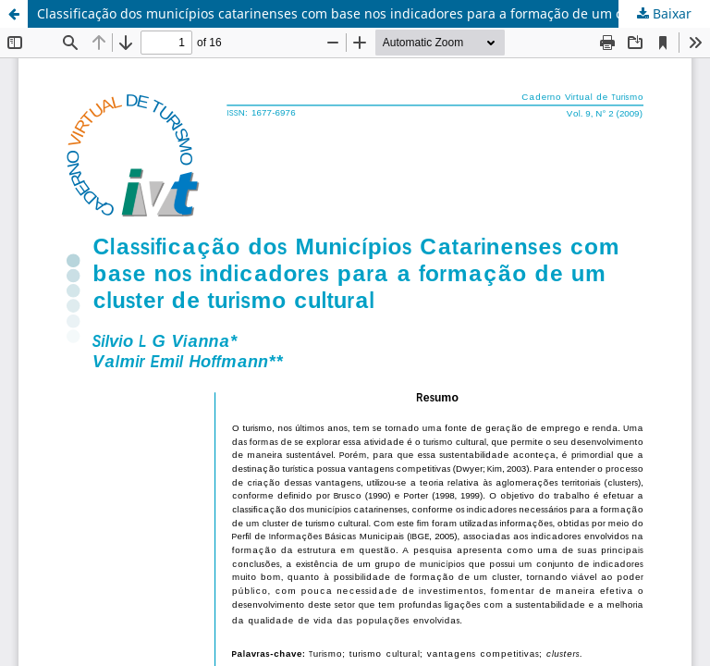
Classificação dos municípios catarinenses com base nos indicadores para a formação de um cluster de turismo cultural (373, 13)
